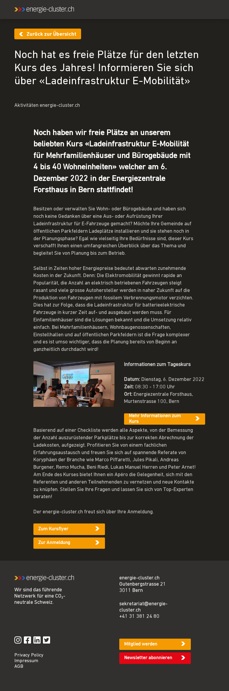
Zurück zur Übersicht (51, 34)
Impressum (26, 661)
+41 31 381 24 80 (139, 616)
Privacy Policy (29, 655)
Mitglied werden (140, 644)
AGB (18, 666)
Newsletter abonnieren (148, 658)
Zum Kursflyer (53, 529)
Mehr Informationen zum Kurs (155, 419)
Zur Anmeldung (54, 542)
